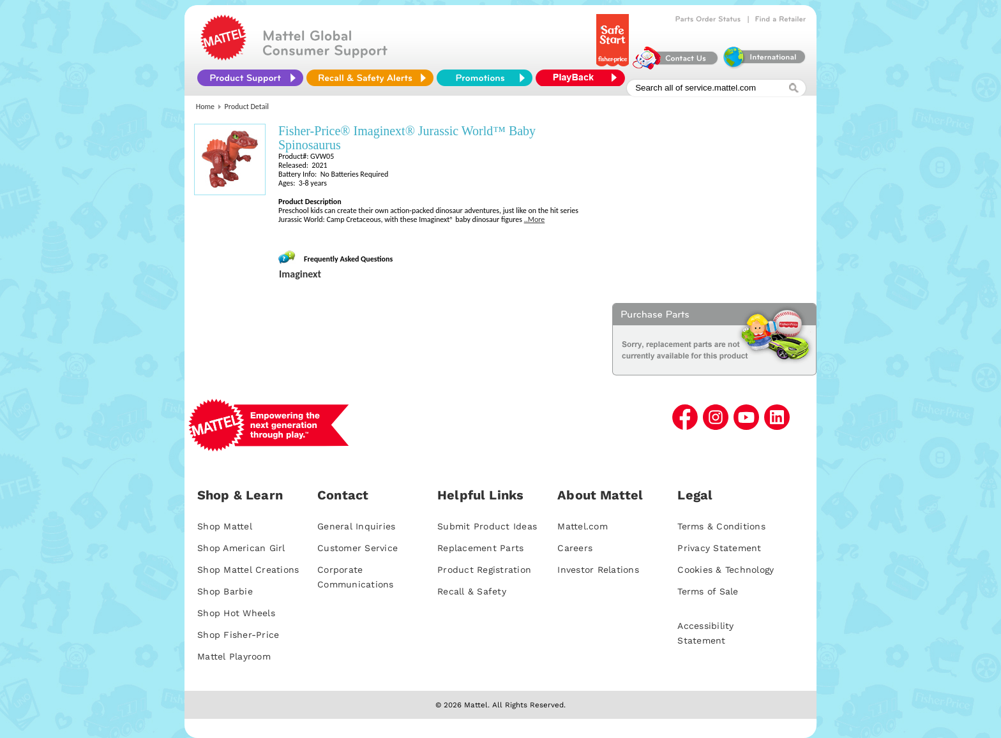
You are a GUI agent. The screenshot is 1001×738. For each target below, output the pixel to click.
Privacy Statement (719, 548)
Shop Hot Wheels (236, 613)
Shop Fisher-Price (238, 635)
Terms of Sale (707, 591)
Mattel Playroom (234, 656)
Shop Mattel (224, 526)
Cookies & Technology (725, 570)
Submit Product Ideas (487, 526)
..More (534, 219)
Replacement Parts (480, 548)
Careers (574, 548)
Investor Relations (598, 570)
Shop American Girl (241, 548)
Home (205, 106)
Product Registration (484, 570)
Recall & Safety (471, 591)
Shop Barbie (225, 591)
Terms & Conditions (721, 526)
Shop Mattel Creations (248, 570)
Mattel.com (582, 526)
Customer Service (357, 548)
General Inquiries (356, 526)
